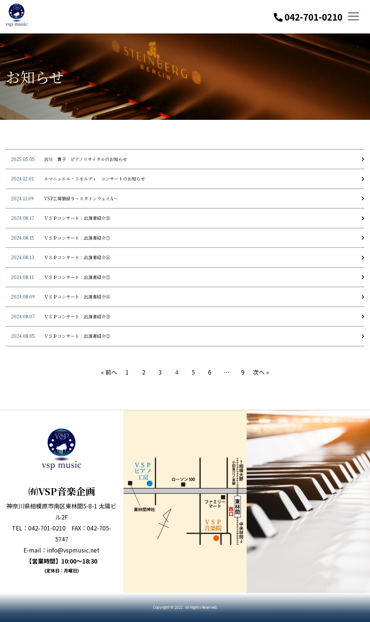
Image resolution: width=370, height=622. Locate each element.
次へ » (261, 372)
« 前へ (109, 372)
